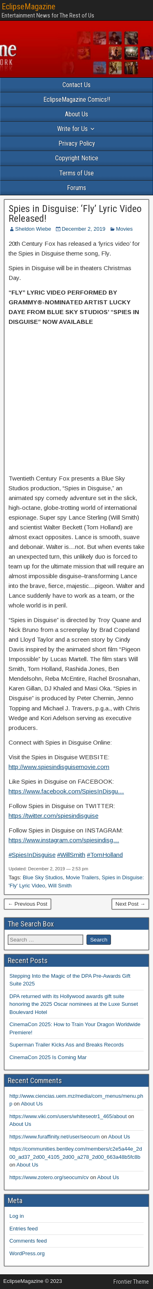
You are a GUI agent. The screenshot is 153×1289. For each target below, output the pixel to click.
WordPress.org (26, 1253)
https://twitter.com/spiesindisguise (53, 815)
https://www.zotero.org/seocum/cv (49, 1177)
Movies (124, 229)
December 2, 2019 (83, 229)
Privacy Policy (76, 143)
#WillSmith (71, 854)
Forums (76, 188)
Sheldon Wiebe (33, 229)
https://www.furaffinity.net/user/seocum (54, 1137)
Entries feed (23, 1229)
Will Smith (60, 886)
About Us (76, 114)
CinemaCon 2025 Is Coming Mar (47, 1057)
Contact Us (76, 85)
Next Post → (130, 904)
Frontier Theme (131, 1281)
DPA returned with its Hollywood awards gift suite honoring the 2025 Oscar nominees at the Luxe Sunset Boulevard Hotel (73, 1004)
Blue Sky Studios (43, 877)
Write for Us (72, 129)
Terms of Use (76, 173)
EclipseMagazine (28, 6)
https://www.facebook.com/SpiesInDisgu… (66, 791)
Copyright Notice (76, 158)
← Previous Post (27, 904)
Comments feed (28, 1241)
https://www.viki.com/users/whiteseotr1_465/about (68, 1116)
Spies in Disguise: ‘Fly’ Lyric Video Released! (75, 213)
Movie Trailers (82, 877)
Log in (16, 1216)
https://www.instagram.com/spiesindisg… (64, 840)
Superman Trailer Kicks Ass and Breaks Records (66, 1045)
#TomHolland (105, 854)
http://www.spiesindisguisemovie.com (59, 766)
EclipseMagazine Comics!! (76, 99)
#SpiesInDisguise (32, 854)
